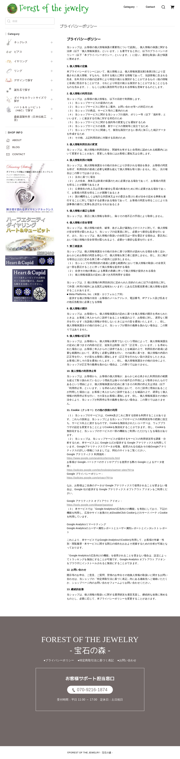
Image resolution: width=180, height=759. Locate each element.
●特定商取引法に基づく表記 (96, 660)
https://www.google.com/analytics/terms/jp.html (93, 458)
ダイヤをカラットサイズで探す (30, 99)
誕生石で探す (22, 89)
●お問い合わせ (126, 660)
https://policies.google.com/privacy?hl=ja (90, 477)
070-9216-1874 (89, 689)
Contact (150, 6)
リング (18, 70)
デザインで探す (23, 80)
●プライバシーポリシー (59, 660)
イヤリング (21, 61)
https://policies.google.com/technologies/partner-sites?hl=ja (100, 469)
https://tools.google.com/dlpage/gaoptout (90, 504)
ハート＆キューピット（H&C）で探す (27, 109)
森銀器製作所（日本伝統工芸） (30, 118)
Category (131, 7)
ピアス (18, 51)
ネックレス (21, 42)
